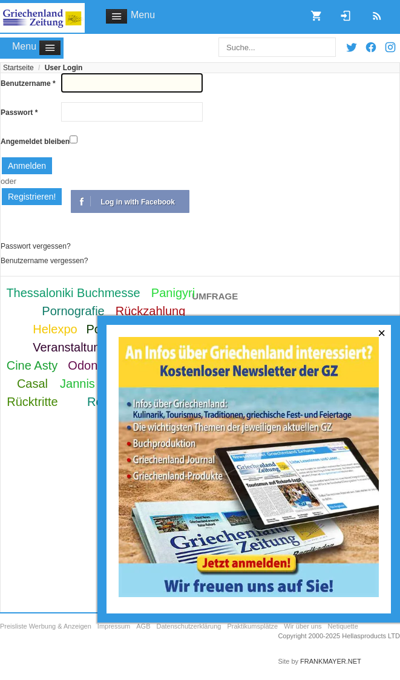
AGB (143, 626)
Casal (32, 384)
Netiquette (343, 626)
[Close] (382, 333)
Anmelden (27, 166)
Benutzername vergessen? (44, 261)
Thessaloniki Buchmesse (73, 293)
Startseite (18, 68)
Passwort (19, 112)
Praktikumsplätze (252, 626)
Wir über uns (302, 626)
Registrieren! (32, 196)
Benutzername (28, 83)
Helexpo (55, 329)
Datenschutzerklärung (188, 626)
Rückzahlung (151, 311)
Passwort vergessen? (36, 246)
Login (341, 12)
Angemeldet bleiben (35, 141)
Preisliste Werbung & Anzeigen (45, 626)
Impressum (113, 626)
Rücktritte (32, 402)
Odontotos (95, 365)
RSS (372, 12)
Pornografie (73, 311)
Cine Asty (32, 365)
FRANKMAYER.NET (330, 661)
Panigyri (173, 293)
